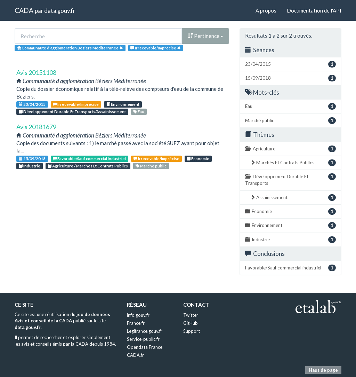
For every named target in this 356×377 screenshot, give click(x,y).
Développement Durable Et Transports (290, 179)
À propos (266, 10)
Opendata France (144, 347)
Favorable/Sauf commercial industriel (89, 158)
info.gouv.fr (138, 315)
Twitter (190, 315)
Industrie (29, 166)
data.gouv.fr (59, 10)
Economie (198, 158)
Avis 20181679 (36, 127)
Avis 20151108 (36, 72)
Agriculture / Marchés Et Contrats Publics (88, 166)
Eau (138, 111)
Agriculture (290, 149)
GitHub (190, 323)
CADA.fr (135, 355)
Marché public (151, 166)
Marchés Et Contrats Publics (293, 162)
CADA (24, 10)
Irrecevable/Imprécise (76, 104)
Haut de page (323, 370)
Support (191, 331)
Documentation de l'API (314, 10)
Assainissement (293, 197)
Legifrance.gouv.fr (144, 331)
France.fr (136, 323)
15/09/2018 (32, 158)
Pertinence (205, 36)
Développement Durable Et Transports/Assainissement (72, 111)
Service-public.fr (143, 339)
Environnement (122, 104)
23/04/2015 (32, 104)
